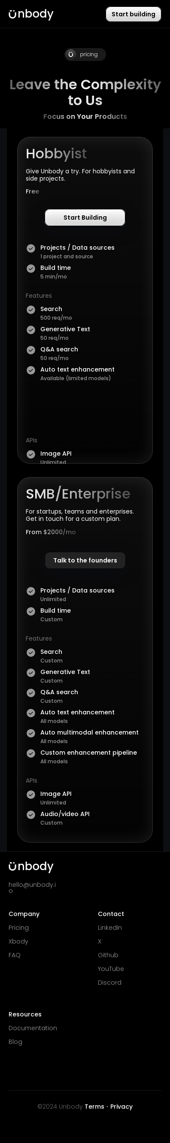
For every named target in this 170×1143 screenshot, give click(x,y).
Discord (109, 982)
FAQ (15, 955)
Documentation (33, 1028)
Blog (15, 1041)
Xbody (18, 941)
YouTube (111, 969)
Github (108, 955)
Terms (94, 1106)
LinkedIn (110, 927)
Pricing (19, 927)
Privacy (121, 1106)
